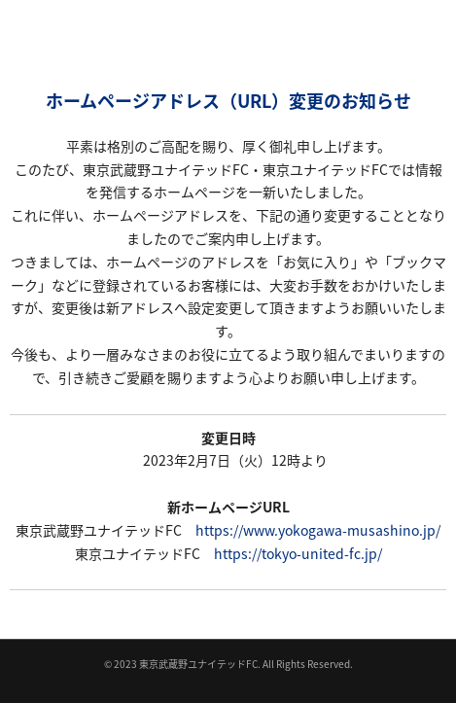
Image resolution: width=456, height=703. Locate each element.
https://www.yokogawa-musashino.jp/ (317, 530)
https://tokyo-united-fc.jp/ (298, 553)
